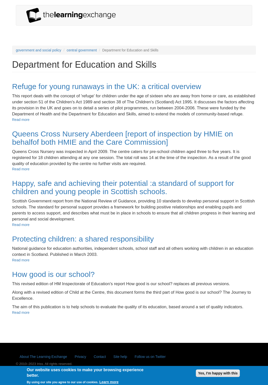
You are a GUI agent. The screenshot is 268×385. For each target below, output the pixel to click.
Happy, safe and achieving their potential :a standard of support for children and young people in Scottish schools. (123, 187)
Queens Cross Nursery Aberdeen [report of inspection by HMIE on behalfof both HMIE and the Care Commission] (122, 138)
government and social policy (38, 50)
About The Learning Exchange (43, 357)
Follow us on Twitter (150, 357)
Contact (100, 357)
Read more (20, 120)
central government (82, 50)
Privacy (80, 357)
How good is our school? (53, 274)
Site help (120, 357)
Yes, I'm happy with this (218, 374)
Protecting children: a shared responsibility (83, 239)
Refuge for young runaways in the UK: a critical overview (106, 86)
